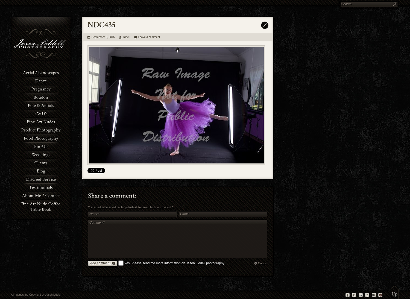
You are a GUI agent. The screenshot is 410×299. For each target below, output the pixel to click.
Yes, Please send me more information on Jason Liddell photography (174, 263)
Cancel (262, 263)
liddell (126, 37)
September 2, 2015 (103, 37)
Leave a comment (149, 37)
